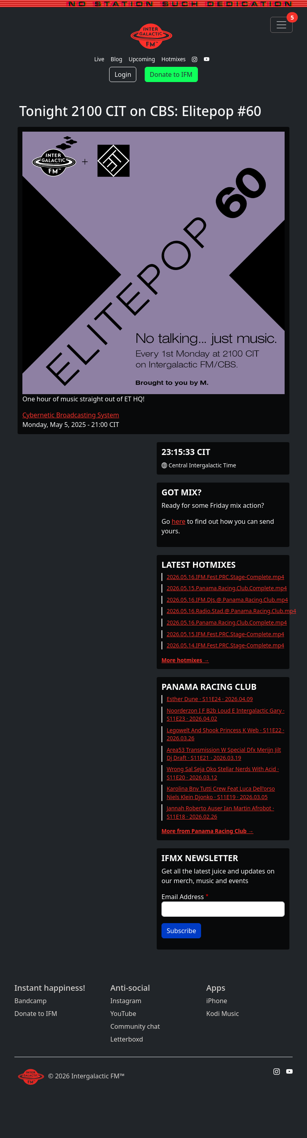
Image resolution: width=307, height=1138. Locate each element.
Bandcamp (30, 1000)
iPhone (216, 1000)
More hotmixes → (185, 660)
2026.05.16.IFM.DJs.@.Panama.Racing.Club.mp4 (227, 599)
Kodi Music (222, 1013)
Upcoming (142, 59)
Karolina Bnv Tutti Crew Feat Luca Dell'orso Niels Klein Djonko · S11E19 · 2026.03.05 (221, 792)
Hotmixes (173, 59)
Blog (116, 59)
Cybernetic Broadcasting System (70, 415)
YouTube (123, 1013)
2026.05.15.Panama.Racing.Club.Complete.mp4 (227, 588)
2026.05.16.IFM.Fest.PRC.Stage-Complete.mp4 (225, 577)
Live (99, 59)
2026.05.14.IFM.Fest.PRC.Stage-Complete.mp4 (225, 645)
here (178, 521)
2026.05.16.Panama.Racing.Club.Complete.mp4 (227, 622)
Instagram (126, 1000)
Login (122, 74)
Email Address (182, 896)
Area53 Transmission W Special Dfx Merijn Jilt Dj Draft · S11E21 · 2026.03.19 (224, 753)
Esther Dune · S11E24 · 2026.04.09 (210, 699)
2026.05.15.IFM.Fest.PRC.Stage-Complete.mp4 (225, 634)
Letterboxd (126, 1039)
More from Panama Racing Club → (207, 831)
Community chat (135, 1026)
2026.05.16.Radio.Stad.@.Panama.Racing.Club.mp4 (231, 611)
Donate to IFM (171, 74)
